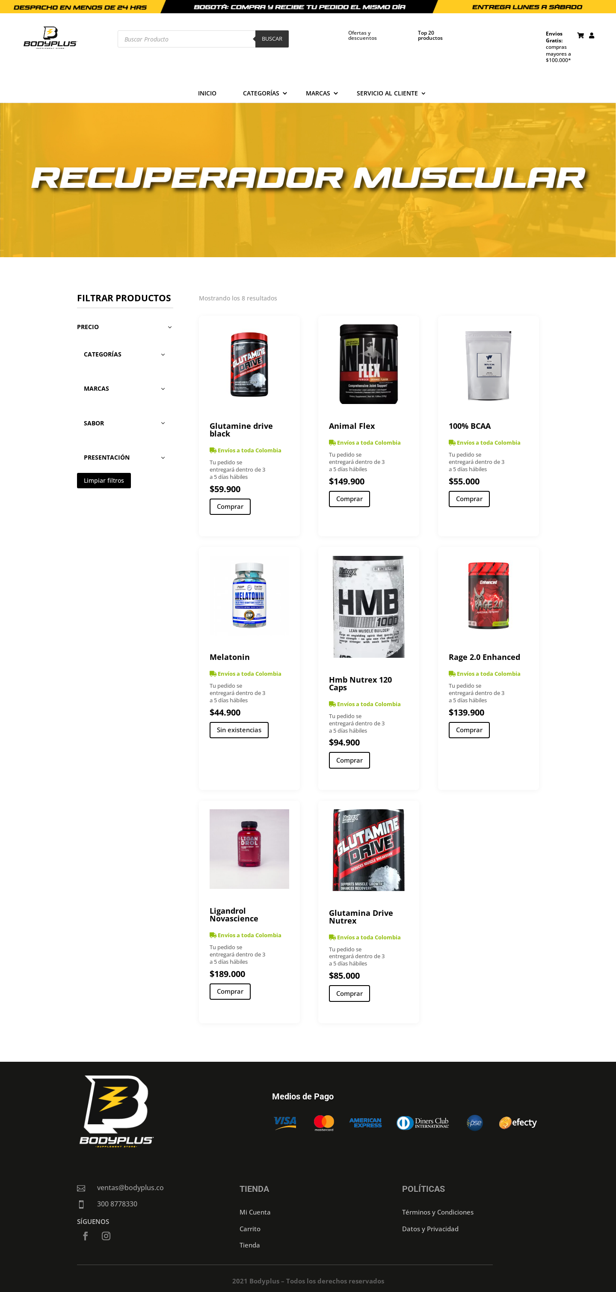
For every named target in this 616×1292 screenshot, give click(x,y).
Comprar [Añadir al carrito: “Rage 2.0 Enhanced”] (469, 729)
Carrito (250, 1228)
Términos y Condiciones (438, 1212)
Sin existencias (239, 729)
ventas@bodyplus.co (130, 1187)
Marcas (318, 93)
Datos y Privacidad (430, 1228)
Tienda (250, 1245)
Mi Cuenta (255, 1212)
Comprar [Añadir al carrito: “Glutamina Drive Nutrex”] (349, 993)
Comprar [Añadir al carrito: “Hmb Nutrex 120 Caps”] (349, 760)
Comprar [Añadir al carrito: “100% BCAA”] (469, 498)
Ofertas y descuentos (362, 35)
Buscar (272, 38)
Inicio (207, 93)
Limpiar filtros (104, 480)
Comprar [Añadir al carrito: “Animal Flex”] (349, 498)
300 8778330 (117, 1204)
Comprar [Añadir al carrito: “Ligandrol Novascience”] (230, 991)
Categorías (261, 93)
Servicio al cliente (387, 93)
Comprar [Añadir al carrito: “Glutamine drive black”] (230, 506)
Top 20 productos (430, 35)
